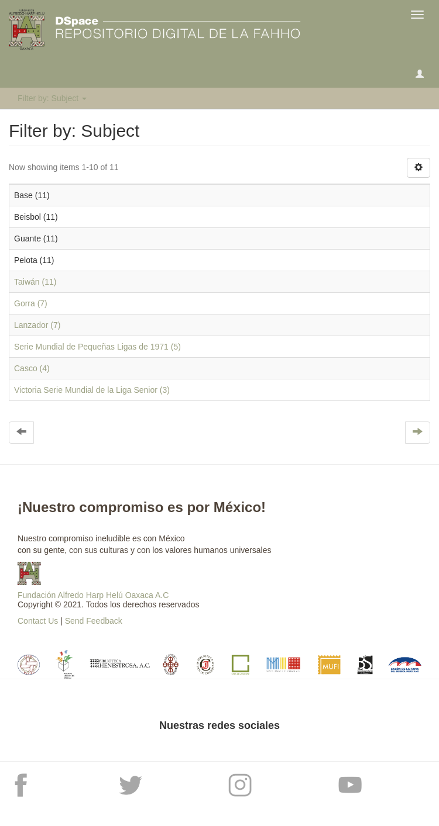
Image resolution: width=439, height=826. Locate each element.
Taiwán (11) (35, 281)
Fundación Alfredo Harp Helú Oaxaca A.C (93, 595)
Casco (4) (32, 368)
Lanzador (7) (37, 325)
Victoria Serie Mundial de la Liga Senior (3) (92, 390)
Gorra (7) (30, 303)
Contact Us (38, 620)
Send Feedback (93, 620)
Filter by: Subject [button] (52, 98)
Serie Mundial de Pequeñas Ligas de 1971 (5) (97, 346)
